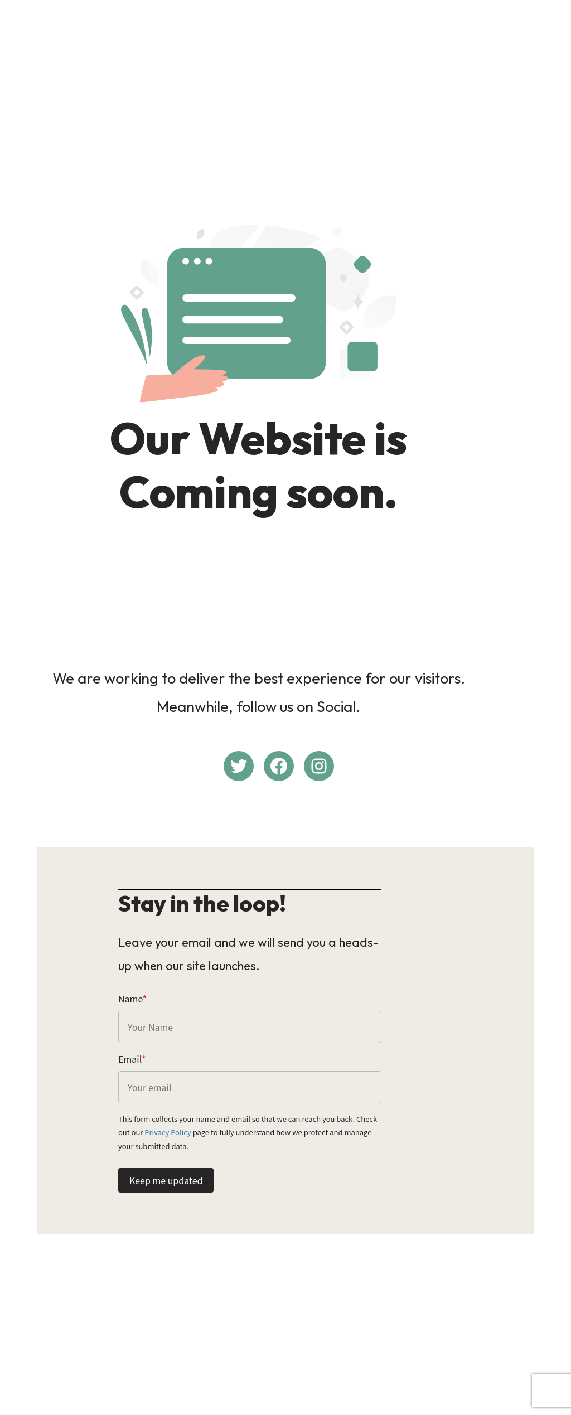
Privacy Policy (428, 1127)
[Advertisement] (285, 87)
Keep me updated (165, 1175)
